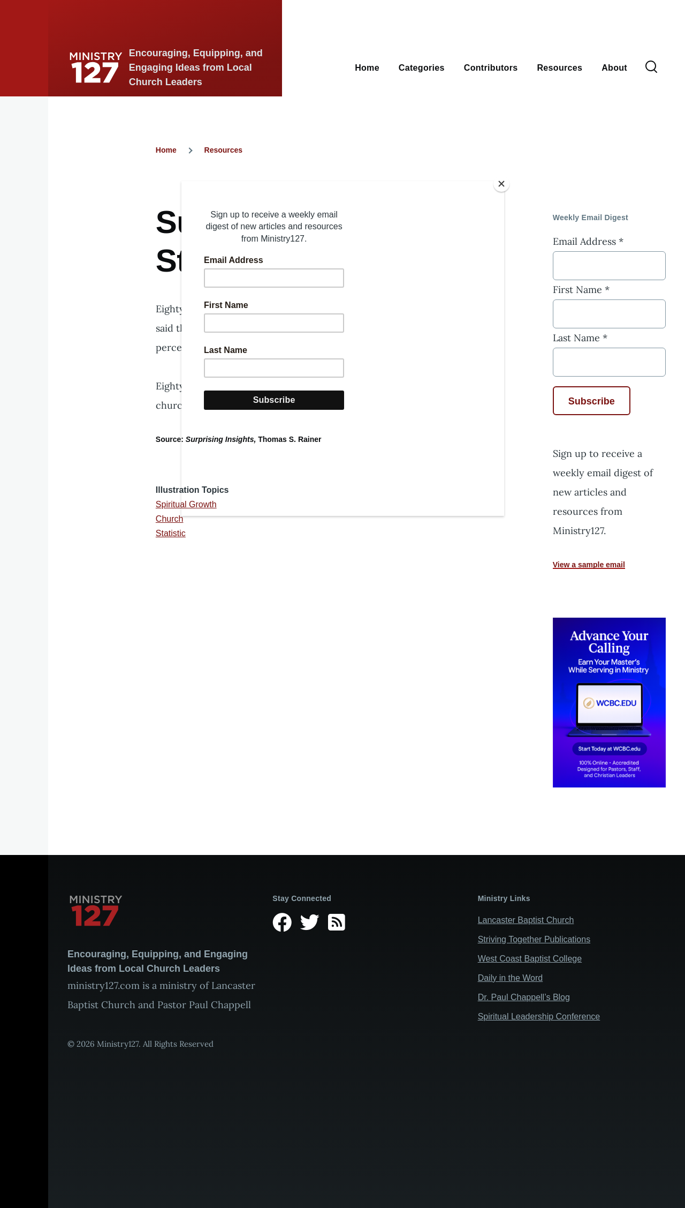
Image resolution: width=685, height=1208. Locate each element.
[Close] (501, 184)
